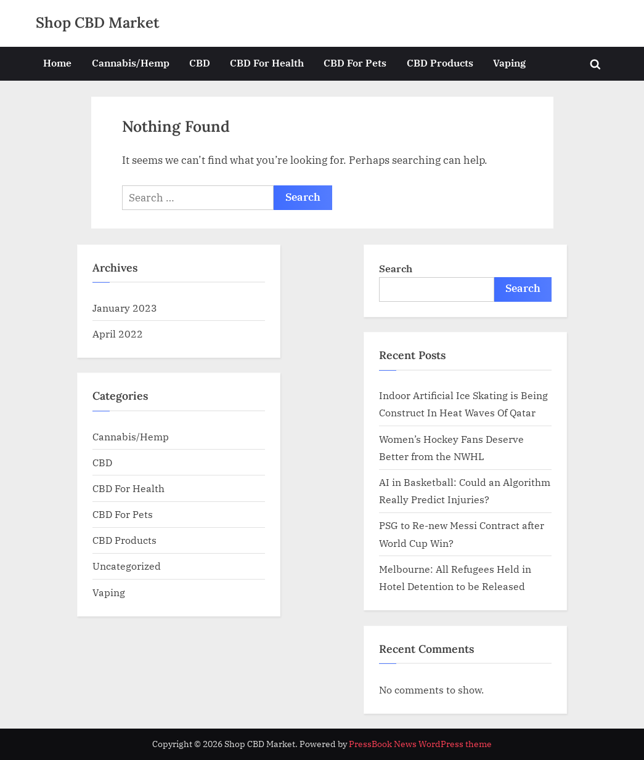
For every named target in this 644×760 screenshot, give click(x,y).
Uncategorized (126, 565)
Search (395, 268)
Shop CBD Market (98, 22)
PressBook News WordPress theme (420, 744)
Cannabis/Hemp (130, 62)
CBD (199, 62)
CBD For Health (267, 62)
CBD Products (440, 62)
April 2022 (117, 333)
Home (57, 62)
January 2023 (124, 307)
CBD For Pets (355, 62)
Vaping (509, 62)
